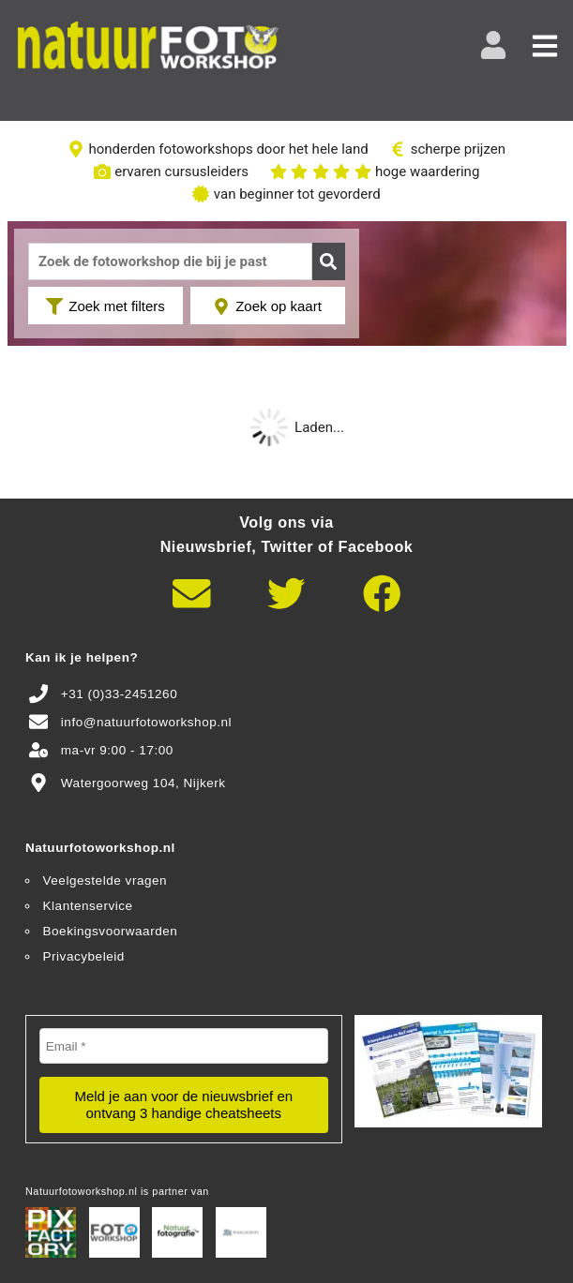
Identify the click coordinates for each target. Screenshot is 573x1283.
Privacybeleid (84, 956)
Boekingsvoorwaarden (110, 931)
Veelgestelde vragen (105, 880)
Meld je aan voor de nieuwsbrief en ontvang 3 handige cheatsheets (183, 1104)
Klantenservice (88, 906)
